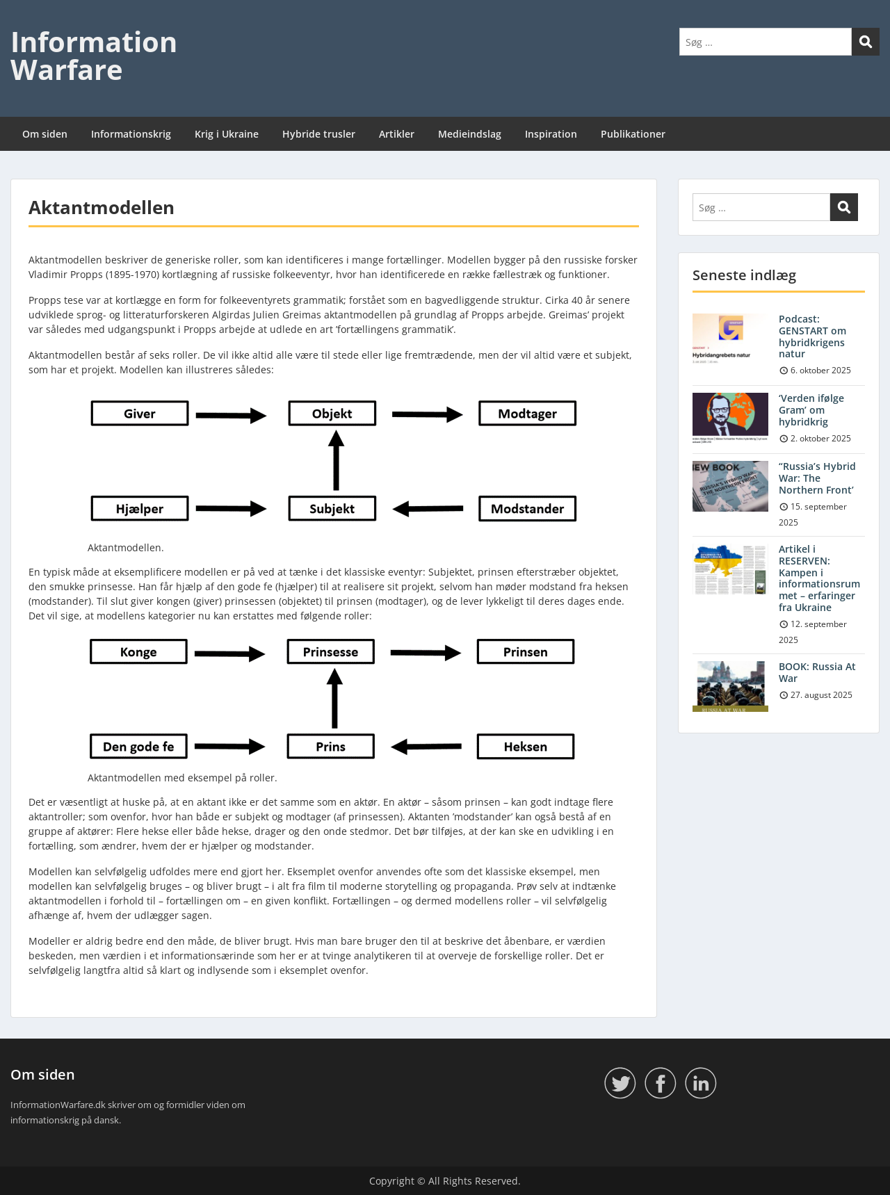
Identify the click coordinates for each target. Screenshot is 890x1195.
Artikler (396, 133)
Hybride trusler (318, 133)
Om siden (44, 133)
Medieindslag (469, 133)
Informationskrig (131, 133)
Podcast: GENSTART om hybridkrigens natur (812, 336)
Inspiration (551, 133)
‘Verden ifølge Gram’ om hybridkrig (811, 409)
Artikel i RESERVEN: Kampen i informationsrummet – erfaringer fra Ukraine (819, 578)
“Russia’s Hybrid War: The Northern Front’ (817, 478)
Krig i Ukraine (227, 133)
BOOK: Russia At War (817, 672)
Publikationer (633, 133)
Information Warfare (93, 55)
